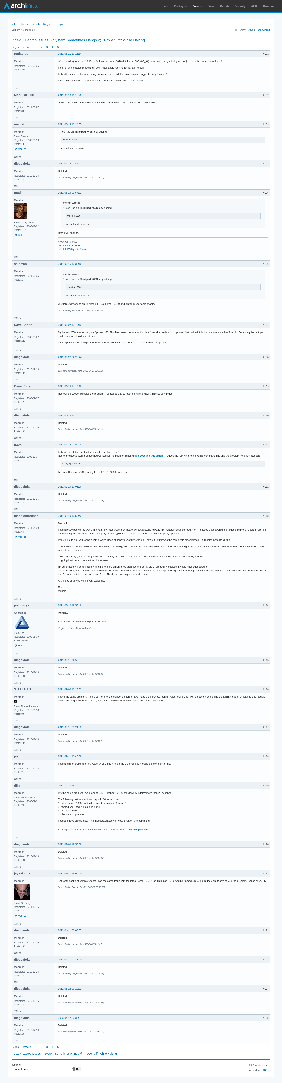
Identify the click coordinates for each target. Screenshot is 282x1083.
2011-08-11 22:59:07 (70, 660)
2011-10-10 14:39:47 (70, 785)
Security (240, 6)
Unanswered (263, 29)
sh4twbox (95, 829)
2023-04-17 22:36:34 (70, 1017)
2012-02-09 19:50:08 (70, 844)
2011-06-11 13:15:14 (70, 53)
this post (139, 455)
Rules (24, 24)
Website (22, 149)
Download (269, 6)
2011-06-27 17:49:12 (70, 324)
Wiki (211, 6)
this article (157, 455)
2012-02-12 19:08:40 (70, 873)
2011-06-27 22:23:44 (70, 357)
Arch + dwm (64, 621)
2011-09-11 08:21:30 (70, 727)
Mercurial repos (84, 621)
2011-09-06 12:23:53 (70, 689)
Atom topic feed (261, 1065)
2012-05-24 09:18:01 (70, 988)
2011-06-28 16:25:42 (70, 415)
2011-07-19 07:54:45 (70, 444)
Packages (180, 6)
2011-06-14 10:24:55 (70, 124)
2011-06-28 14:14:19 (70, 386)
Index (14, 24)
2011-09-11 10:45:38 (70, 756)
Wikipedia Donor (77, 249)
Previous (26, 47)
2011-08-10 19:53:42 (70, 515)
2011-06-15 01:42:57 (70, 163)
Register (48, 24)
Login (60, 24)
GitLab (224, 6)
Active (250, 29)
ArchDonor (74, 245)
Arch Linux (21, 6)
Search (36, 24)
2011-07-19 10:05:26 (70, 486)
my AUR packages (138, 829)
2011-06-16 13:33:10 (70, 263)
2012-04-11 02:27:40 (70, 959)
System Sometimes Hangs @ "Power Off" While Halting (99, 40)
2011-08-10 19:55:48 (70, 605)
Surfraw (102, 621)
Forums (197, 6)
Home (164, 6)
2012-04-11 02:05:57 (70, 930)
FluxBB (265, 1070)
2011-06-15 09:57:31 (70, 192)
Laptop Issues (36, 40)
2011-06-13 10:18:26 (70, 95)
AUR (254, 6)
